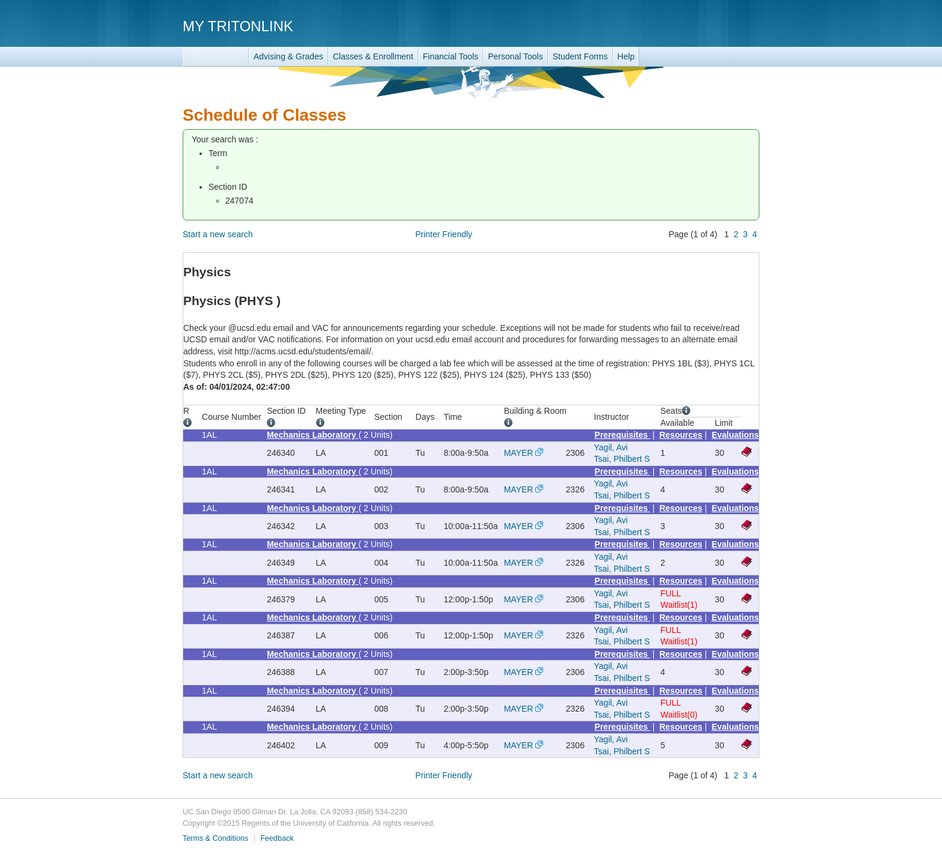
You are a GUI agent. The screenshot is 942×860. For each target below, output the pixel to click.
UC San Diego (690, 25)
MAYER (518, 453)
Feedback (276, 838)
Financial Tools (450, 56)
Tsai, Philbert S (622, 459)
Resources (681, 435)
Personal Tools (515, 56)
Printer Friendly (443, 234)
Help (626, 56)
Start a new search (218, 234)
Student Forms (580, 56)
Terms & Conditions (215, 838)
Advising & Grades (288, 56)
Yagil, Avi (611, 447)
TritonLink (216, 57)
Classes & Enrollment (373, 56)
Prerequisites (623, 435)
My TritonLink (238, 26)
